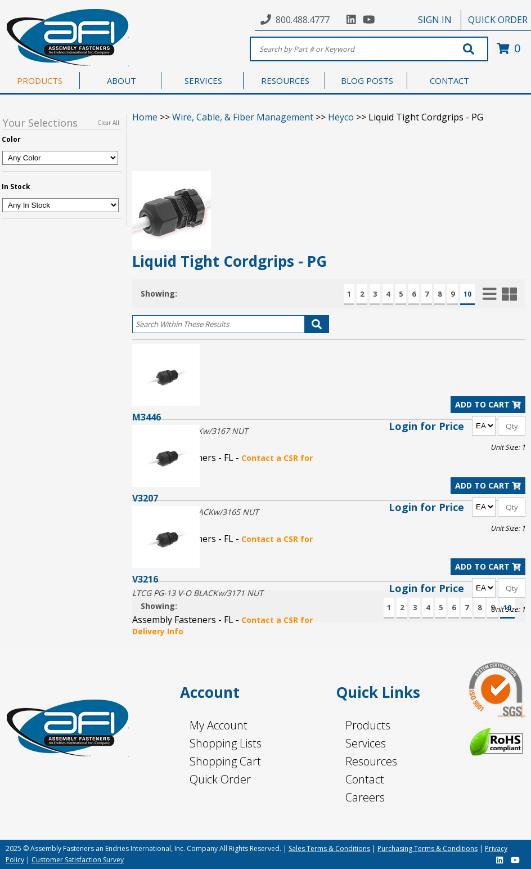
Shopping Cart (225, 761)
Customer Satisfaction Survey (78, 859)
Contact (364, 779)
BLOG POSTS (367, 80)
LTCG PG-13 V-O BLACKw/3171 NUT (197, 593)
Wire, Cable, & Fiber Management (242, 117)
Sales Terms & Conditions (329, 848)
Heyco (341, 117)
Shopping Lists (226, 743)
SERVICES (203, 80)
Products (367, 725)
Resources (371, 761)
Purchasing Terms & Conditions (427, 848)
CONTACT (449, 80)
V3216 (145, 579)
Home (145, 117)
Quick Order (220, 779)
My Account (219, 725)
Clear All (108, 123)
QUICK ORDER (498, 20)
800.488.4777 (303, 20)
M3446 (146, 417)
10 (467, 294)
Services (365, 743)
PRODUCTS (39, 80)
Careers (365, 797)
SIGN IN (435, 20)
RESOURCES (285, 80)
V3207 (145, 498)
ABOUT (121, 80)
